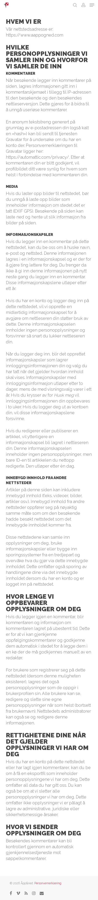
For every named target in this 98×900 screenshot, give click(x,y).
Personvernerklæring (47, 883)
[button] (92, 5)
